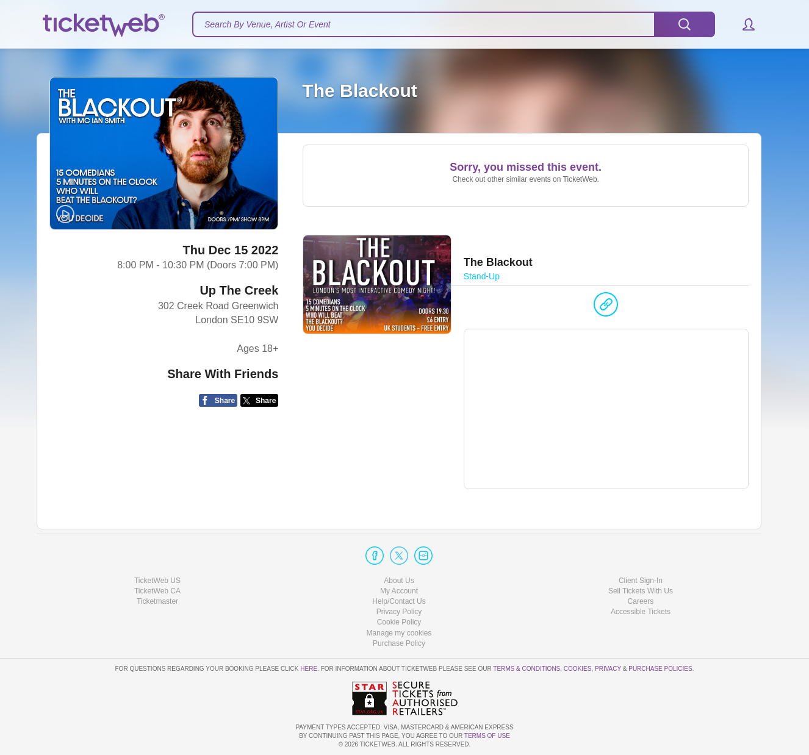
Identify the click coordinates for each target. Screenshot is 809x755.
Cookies (578, 668)
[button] (743, 24)
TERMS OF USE (487, 735)
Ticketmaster (157, 601)
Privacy (608, 668)
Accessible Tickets (641, 611)
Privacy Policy (399, 611)
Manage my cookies (399, 633)
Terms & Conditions (526, 668)
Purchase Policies (660, 668)
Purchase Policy (399, 643)
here (308, 668)
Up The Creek (239, 290)
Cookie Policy (399, 622)
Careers (641, 601)
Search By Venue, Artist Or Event (267, 24)
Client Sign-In (641, 580)
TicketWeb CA (157, 591)
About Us (399, 580)
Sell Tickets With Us (640, 591)
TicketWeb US (157, 580)
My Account (399, 591)
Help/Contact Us (398, 601)
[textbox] (453, 24)
